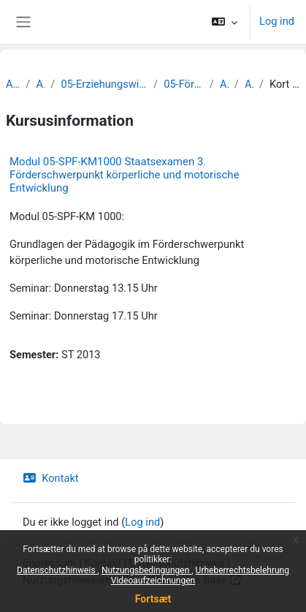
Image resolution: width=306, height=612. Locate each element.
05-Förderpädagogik (184, 84)
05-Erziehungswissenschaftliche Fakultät (104, 84)
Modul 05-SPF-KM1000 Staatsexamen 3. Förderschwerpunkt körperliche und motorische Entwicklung (124, 174)
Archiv (13, 84)
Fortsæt (153, 599)
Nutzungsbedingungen (146, 570)
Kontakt (51, 478)
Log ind (276, 21)
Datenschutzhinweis (57, 570)
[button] (224, 22)
